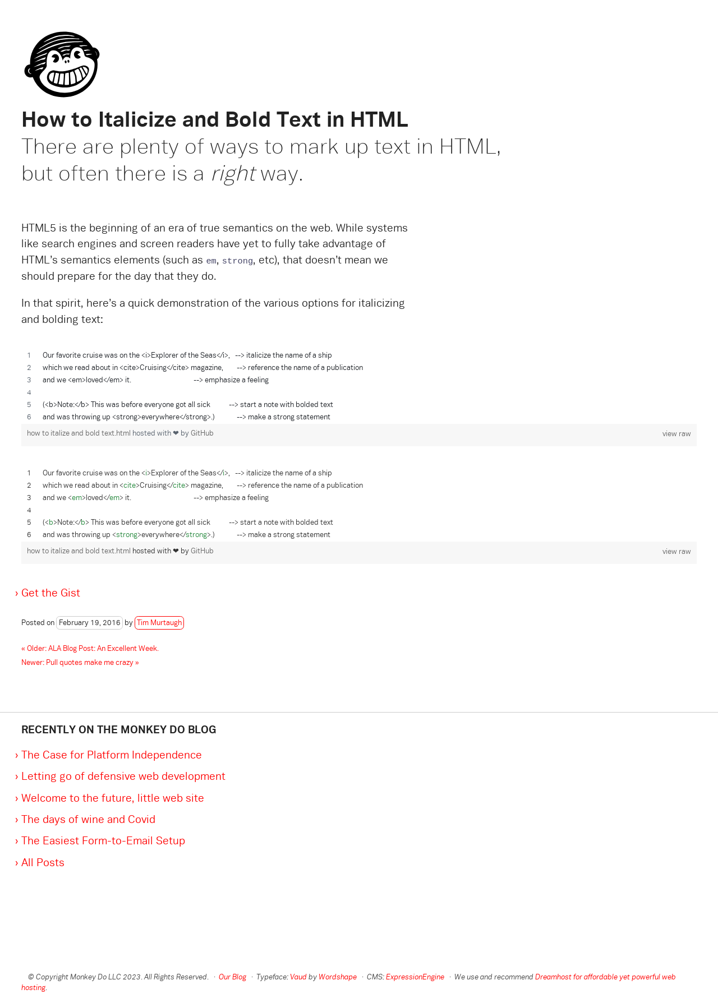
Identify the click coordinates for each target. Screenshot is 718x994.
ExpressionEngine (415, 977)
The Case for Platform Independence (111, 756)
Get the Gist (50, 594)
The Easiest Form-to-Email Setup (103, 841)
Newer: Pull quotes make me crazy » (80, 663)
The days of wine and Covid (88, 820)
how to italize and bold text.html (79, 434)
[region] (358, 387)
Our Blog (232, 977)
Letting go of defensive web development (123, 777)
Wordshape (338, 977)
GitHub (202, 434)
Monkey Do (58, 47)
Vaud (298, 977)
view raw (676, 434)
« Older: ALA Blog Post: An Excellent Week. (90, 649)
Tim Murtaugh (159, 623)
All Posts (43, 863)
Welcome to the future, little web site (112, 799)
